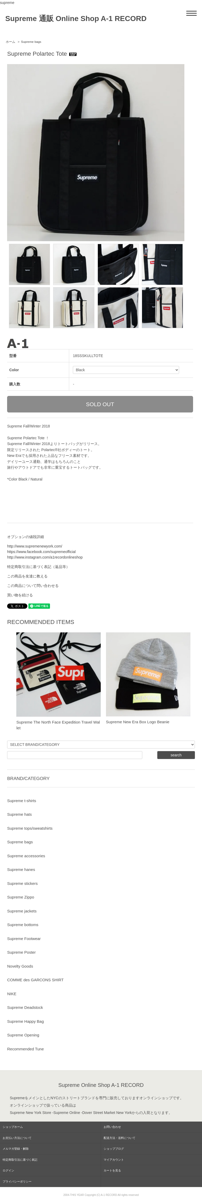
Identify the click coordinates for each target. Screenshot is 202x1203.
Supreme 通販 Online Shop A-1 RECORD (76, 18)
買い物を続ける (20, 595)
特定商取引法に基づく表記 (20, 1159)
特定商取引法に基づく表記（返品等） (38, 567)
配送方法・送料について (119, 1137)
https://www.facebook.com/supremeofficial (41, 552)
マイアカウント (114, 1159)
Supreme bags (31, 42)
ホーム (10, 42)
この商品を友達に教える (27, 576)
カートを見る (112, 1170)
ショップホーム (13, 1126)
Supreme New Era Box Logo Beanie (137, 722)
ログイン (8, 1170)
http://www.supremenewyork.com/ (34, 546)
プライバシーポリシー (17, 1181)
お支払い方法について (17, 1137)
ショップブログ (114, 1148)
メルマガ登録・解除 (16, 1148)
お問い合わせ (112, 1126)
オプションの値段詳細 (25, 537)
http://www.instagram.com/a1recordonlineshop (45, 557)
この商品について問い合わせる (33, 586)
